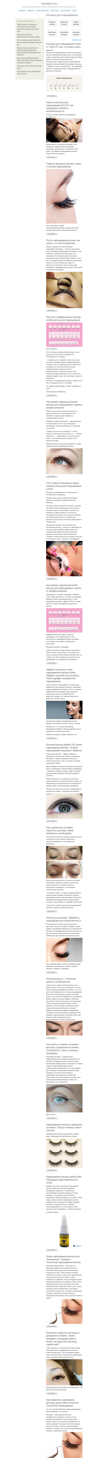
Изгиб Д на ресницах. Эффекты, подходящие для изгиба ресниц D (63, 919)
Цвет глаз (55, 10)
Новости (30, 10)
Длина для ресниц (64, 23)
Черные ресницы (76, 23)
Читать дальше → (52, 95)
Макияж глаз (49, 3)
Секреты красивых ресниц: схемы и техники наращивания (63, 165)
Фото (74, 10)
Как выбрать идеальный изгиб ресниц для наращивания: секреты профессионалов (64, 404)
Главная (22, 10)
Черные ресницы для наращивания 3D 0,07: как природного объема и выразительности (59, 107)
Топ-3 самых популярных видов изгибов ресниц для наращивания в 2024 (63, 486)
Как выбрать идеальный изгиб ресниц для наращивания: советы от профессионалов (63, 588)
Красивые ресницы (76, 33)
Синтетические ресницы (52, 33)
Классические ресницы (64, 33)
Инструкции (65, 10)
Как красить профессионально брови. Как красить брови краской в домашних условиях (29, 60)
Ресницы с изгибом (52, 23)
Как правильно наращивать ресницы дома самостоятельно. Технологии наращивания (62, 1402)
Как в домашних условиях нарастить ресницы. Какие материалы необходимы (59, 830)
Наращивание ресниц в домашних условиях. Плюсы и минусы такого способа (64, 1127)
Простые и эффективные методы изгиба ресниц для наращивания (63, 318)
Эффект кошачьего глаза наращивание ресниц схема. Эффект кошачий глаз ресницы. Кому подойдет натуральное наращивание (62, 675)
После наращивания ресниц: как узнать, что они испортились (63, 242)
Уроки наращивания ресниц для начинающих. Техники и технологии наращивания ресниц (63, 1259)
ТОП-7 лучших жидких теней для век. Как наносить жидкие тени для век (29, 42)
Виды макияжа (42, 10)
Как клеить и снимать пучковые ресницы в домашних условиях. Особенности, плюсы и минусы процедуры (62, 1049)
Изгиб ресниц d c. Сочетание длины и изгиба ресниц (61, 980)
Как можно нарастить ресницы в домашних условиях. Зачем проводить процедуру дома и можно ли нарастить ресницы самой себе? (62, 1338)
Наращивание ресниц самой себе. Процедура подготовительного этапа (64, 1179)
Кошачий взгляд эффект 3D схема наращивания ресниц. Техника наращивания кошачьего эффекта (64, 747)
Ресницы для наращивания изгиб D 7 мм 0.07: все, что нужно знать (63, 45)
